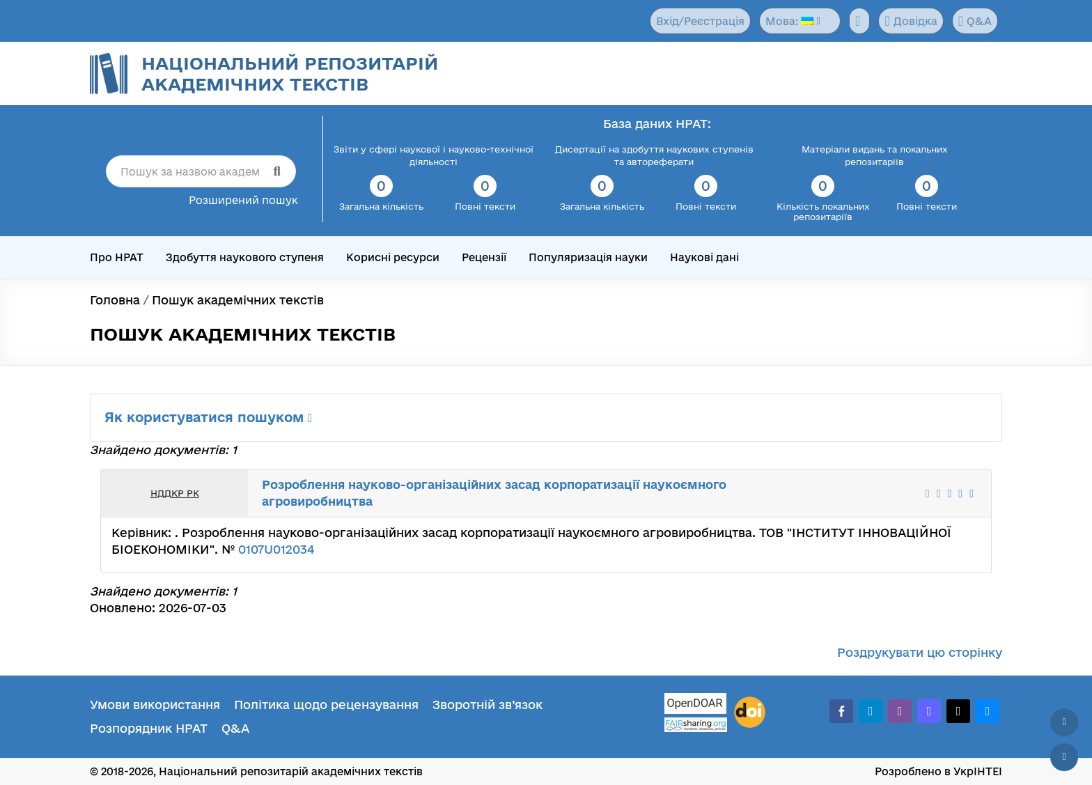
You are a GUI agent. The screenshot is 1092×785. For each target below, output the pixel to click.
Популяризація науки (588, 257)
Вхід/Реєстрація (700, 21)
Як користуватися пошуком (208, 417)
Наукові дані (704, 257)
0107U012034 (276, 549)
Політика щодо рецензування (326, 704)
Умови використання (155, 704)
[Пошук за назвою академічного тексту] (201, 171)
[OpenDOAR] (695, 705)
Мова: (789, 21)
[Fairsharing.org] (695, 724)
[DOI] (749, 712)
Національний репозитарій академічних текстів (289, 73)
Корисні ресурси (392, 257)
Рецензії (484, 257)
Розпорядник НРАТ (149, 728)
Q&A (975, 21)
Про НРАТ (116, 257)
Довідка (910, 21)
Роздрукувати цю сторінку (919, 652)
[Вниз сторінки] (1064, 757)
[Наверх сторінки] (1064, 722)
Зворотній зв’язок (487, 704)
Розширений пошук (243, 200)
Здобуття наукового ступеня (245, 257)
